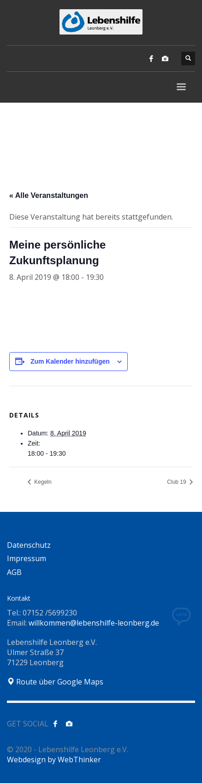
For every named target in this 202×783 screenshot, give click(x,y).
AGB (14, 572)
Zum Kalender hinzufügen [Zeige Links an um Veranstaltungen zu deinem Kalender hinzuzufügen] (70, 361)
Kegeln (42, 482)
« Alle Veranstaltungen (48, 195)
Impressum (26, 558)
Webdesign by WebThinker (54, 759)
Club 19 (177, 482)
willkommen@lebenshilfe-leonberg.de (94, 623)
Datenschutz (29, 545)
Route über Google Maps (55, 682)
